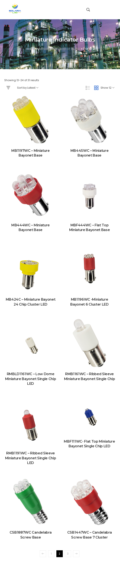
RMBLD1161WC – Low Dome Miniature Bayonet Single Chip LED (30, 379)
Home (30, 48)
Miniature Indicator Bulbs (59, 48)
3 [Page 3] (68, 553)
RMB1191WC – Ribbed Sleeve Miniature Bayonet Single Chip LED (30, 458)
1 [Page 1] (51, 553)
